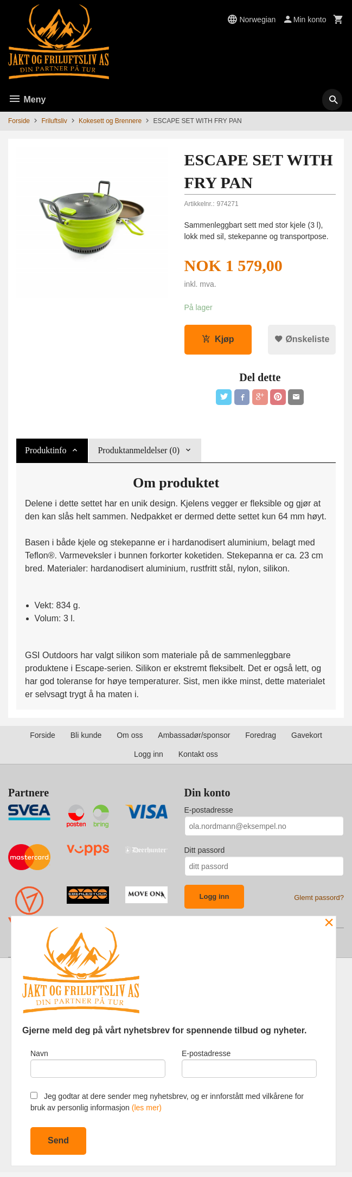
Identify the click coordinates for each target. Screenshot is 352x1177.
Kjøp (218, 339)
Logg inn (148, 756)
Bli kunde (86, 737)
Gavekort (306, 737)
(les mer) (147, 1107)
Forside (19, 121)
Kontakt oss (198, 756)
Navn (97, 1062)
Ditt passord (204, 852)
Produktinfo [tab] (45, 452)
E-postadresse (208, 812)
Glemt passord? (319, 900)
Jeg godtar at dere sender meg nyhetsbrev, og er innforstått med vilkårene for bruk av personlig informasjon (167, 1102)
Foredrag (260, 737)
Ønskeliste (301, 339)
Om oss (130, 737)
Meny (27, 99)
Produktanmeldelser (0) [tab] (139, 452)
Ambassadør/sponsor (194, 737)
